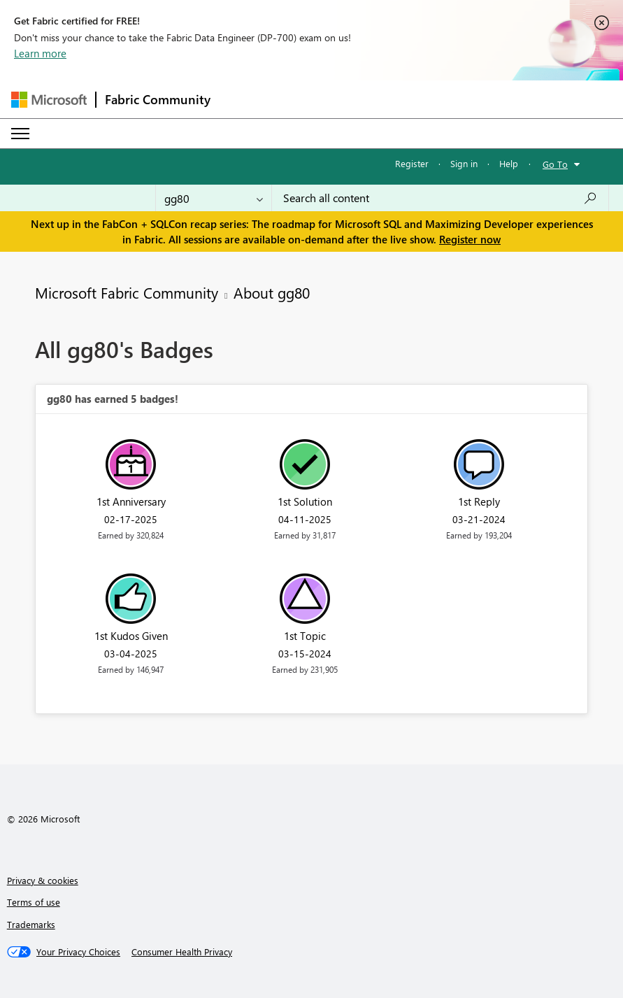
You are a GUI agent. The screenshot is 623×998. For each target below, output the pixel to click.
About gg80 (272, 292)
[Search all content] (440, 198)
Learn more (40, 53)
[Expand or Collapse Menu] (20, 133)
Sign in (464, 163)
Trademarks (31, 924)
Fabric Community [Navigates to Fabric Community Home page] (157, 99)
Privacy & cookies (42, 880)
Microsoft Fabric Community (126, 292)
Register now (470, 239)
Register (412, 163)
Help (508, 163)
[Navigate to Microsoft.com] (49, 100)
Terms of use (33, 902)
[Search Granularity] (213, 198)
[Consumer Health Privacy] (181, 951)
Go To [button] (555, 164)
